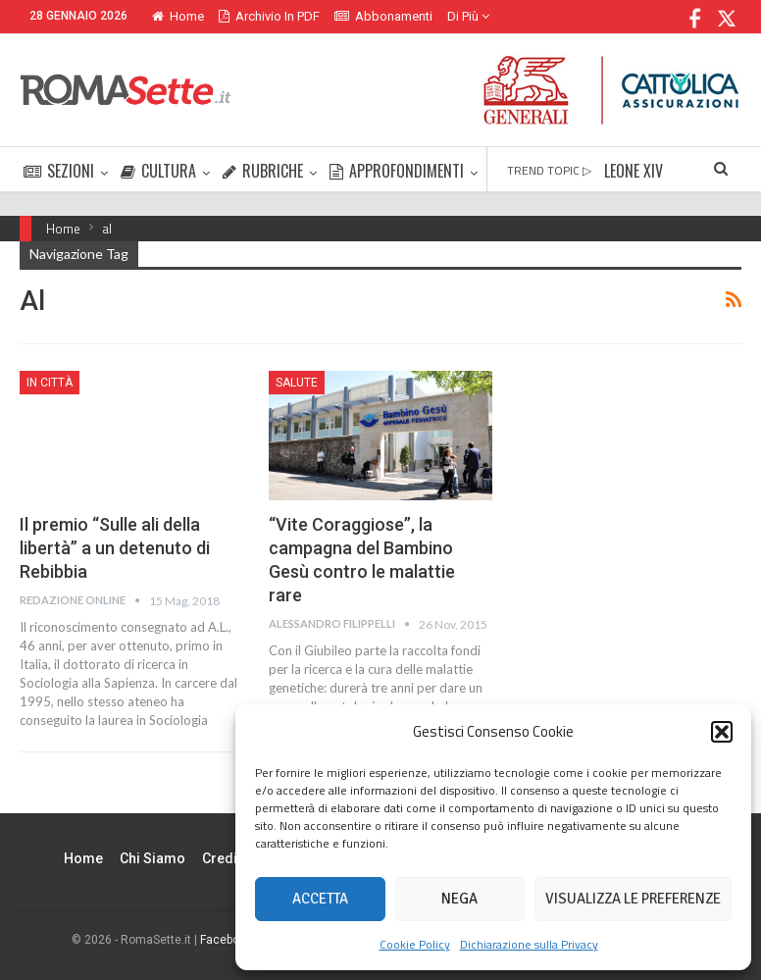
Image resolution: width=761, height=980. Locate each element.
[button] (722, 732)
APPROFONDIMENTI (397, 170)
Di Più (468, 16)
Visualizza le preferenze (633, 898)
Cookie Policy (415, 944)
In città (49, 382)
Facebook (226, 940)
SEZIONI (59, 170)
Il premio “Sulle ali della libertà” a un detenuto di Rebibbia (115, 548)
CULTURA (158, 170)
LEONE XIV (633, 170)
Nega (459, 898)
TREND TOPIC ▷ (549, 170)
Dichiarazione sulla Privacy (529, 944)
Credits (225, 858)
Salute (297, 382)
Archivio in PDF (269, 16)
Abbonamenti (383, 16)
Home (178, 16)
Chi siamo (152, 858)
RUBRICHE (263, 170)
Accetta (320, 898)
